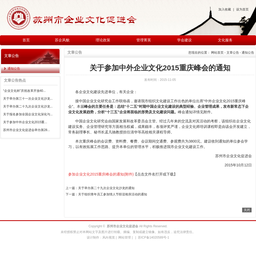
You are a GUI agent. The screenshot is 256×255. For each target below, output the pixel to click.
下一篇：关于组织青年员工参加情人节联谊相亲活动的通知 (106, 194)
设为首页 (242, 9)
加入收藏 (224, 9)
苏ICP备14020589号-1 (153, 237)
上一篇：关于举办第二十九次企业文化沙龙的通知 (100, 188)
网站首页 (217, 52)
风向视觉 (108, 237)
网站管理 (124, 237)
